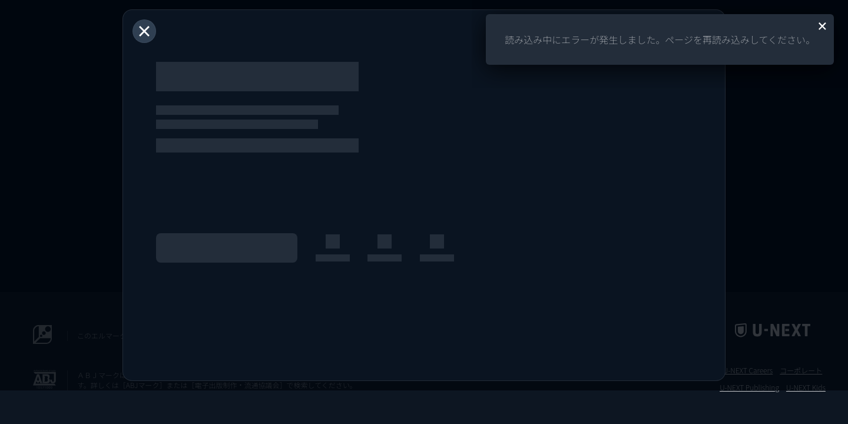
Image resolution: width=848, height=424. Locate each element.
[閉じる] (144, 31)
